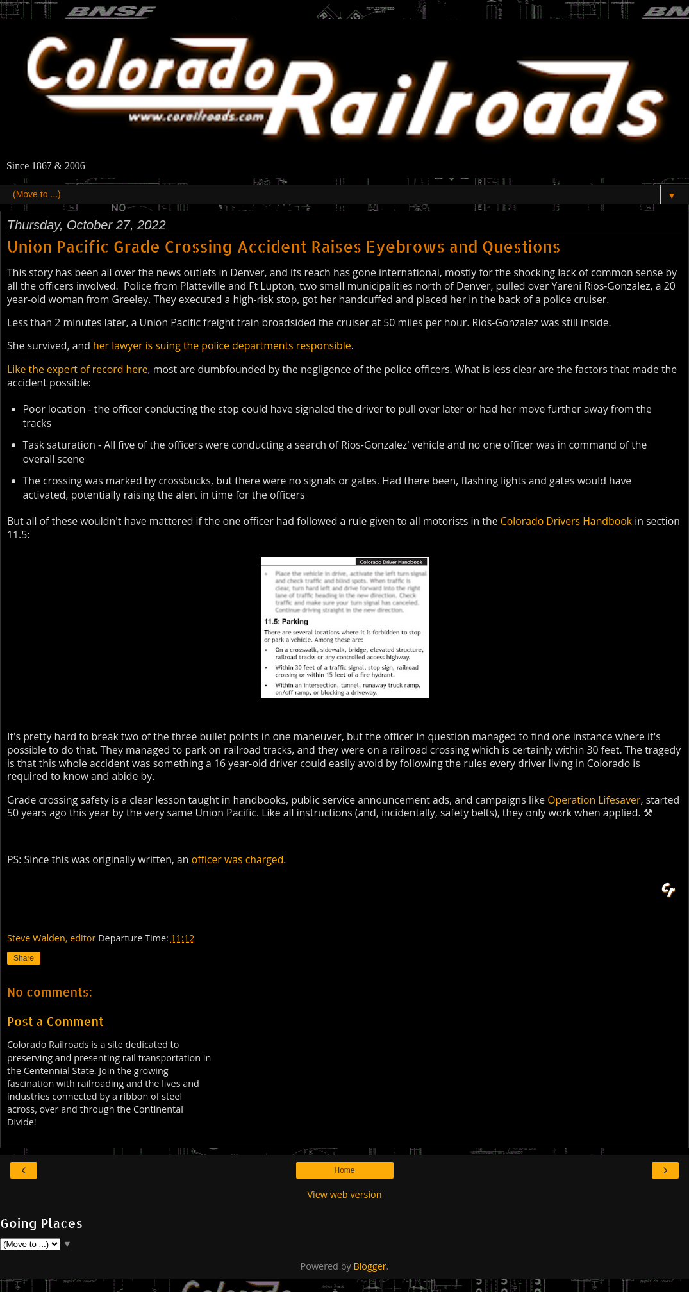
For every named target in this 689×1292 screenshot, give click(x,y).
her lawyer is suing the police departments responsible (222, 345)
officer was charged (238, 859)
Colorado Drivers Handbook (566, 521)
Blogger (369, 1266)
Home (344, 1170)
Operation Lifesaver (593, 800)
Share (23, 958)
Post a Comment (55, 1021)
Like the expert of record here (77, 369)
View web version (344, 1194)
